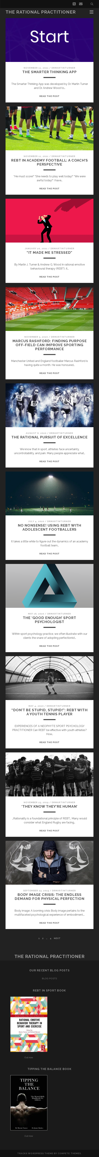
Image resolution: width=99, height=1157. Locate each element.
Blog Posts (49, 978)
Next (57, 938)
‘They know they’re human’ (49, 806)
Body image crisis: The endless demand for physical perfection (49, 897)
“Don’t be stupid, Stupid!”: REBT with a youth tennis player (49, 712)
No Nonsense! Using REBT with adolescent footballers (49, 527)
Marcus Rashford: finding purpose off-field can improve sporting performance (49, 345)
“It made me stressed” (49, 252)
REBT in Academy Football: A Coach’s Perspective (49, 162)
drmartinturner (63, 68)
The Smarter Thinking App (49, 72)
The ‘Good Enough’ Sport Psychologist (49, 620)
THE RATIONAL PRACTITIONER (41, 12)
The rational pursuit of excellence (49, 437)
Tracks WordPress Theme (35, 1153)
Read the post (49, 96)
